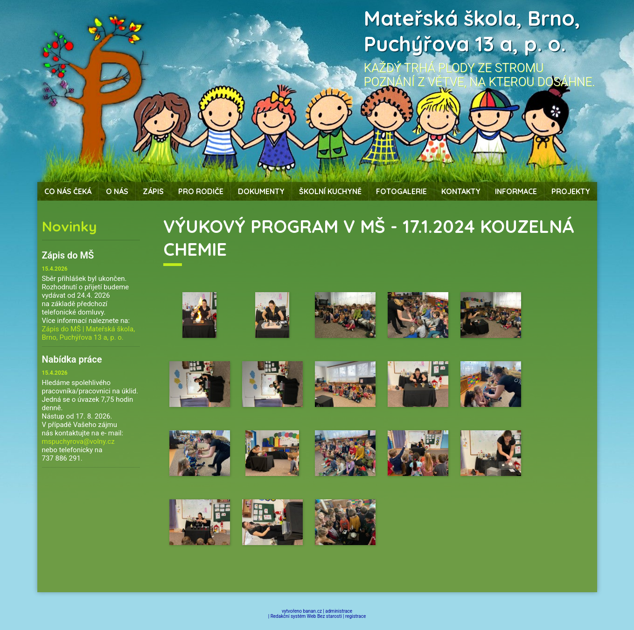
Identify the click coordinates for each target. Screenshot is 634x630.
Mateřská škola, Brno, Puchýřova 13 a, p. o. (472, 30)
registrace (355, 616)
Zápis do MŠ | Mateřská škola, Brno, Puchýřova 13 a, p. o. (88, 333)
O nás (117, 191)
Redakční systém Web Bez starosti (306, 616)
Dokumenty (261, 191)
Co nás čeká (67, 191)
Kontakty (461, 191)
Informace (516, 191)
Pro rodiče (200, 191)
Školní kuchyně (330, 191)
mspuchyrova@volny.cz (78, 441)
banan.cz (312, 611)
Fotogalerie (401, 191)
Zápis (153, 191)
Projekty (570, 191)
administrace (338, 611)
